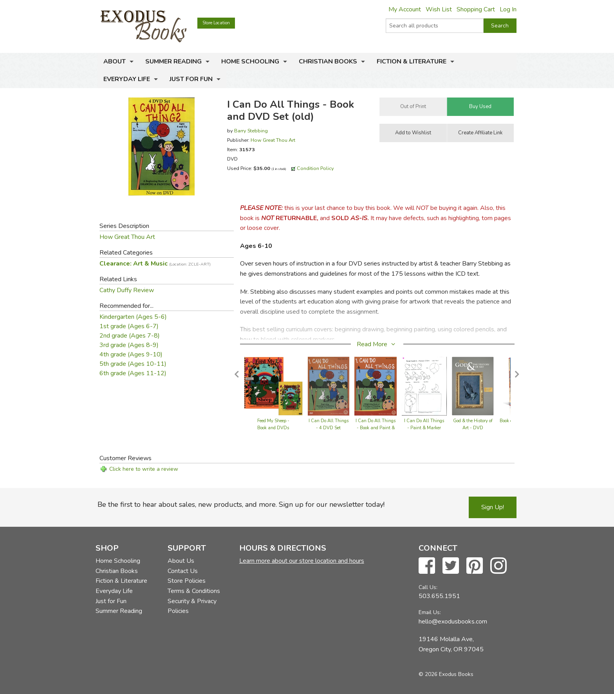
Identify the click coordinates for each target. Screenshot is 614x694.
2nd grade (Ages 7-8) (129, 335)
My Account (404, 9)
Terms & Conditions (194, 591)
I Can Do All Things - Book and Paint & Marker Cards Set (375, 428)
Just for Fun (191, 79)
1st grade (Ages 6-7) (129, 326)
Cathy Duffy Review (126, 290)
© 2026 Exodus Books (446, 674)
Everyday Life (126, 79)
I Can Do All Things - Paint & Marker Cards (424, 428)
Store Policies (187, 581)
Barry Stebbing (251, 130)
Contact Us (183, 571)
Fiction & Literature (411, 61)
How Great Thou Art (273, 140)
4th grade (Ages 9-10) (131, 354)
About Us (181, 561)
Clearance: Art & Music (155, 263)
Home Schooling (250, 61)
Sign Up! (492, 507)
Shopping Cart (476, 9)
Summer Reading (173, 61)
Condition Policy (315, 168)
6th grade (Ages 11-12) (132, 373)
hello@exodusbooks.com (453, 621)
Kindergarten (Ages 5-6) (133, 317)
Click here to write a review (143, 469)
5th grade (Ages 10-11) (132, 364)
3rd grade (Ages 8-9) (129, 345)
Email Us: (430, 612)
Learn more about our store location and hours (301, 561)
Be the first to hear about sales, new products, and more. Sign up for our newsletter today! (241, 504)
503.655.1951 (439, 596)
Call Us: (428, 587)
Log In (508, 9)
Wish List (439, 9)
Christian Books (328, 61)
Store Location (216, 23)
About (114, 61)
